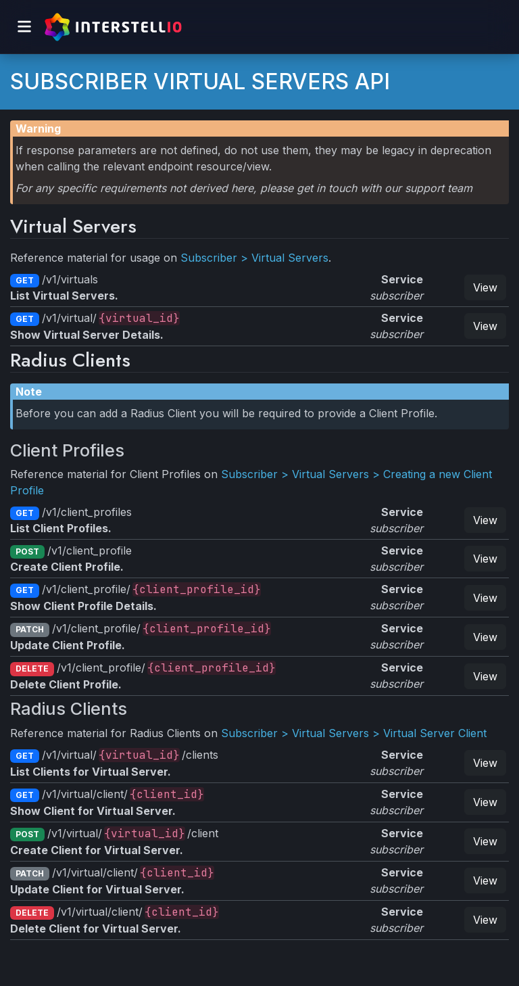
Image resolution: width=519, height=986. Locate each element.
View (485, 287)
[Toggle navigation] (24, 27)
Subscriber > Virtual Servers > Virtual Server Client (354, 733)
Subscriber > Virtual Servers (254, 257)
